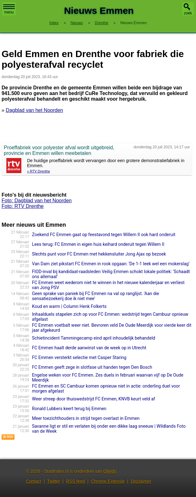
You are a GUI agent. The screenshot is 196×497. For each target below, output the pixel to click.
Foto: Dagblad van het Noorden (37, 200)
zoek (188, 13)
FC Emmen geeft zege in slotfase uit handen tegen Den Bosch (92, 367)
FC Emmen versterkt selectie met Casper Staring (79, 357)
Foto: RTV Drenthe (23, 206)
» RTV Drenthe (38, 171)
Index (53, 23)
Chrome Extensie (107, 481)
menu (9, 9)
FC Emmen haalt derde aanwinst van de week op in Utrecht (89, 347)
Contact (33, 481)
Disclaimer (141, 481)
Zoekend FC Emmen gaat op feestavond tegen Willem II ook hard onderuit (103, 234)
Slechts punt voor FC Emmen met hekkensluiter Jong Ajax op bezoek (99, 253)
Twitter (53, 481)
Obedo (110, 471)
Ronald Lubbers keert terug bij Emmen (69, 408)
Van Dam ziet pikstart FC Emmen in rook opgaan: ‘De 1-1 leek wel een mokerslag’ (110, 263)
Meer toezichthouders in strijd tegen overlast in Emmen (85, 418)
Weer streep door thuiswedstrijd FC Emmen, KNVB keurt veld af (93, 398)
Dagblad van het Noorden (34, 110)
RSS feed (75, 481)
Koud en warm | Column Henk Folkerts (69, 306)
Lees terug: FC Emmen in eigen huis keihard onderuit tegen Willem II (98, 244)
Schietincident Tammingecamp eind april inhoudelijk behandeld (93, 338)
